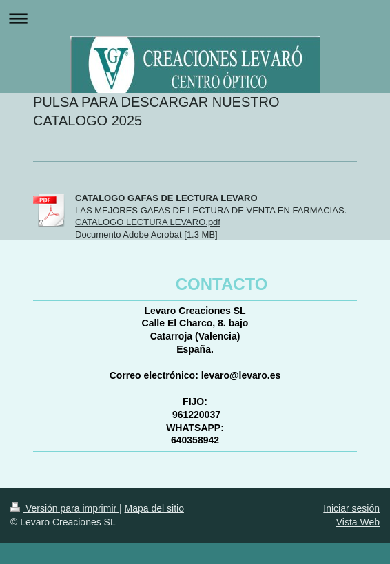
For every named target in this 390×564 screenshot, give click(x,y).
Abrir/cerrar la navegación (195, 18)
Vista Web (358, 522)
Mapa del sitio (154, 508)
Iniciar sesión (351, 508)
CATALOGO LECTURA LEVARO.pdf (147, 222)
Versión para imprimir (64, 508)
